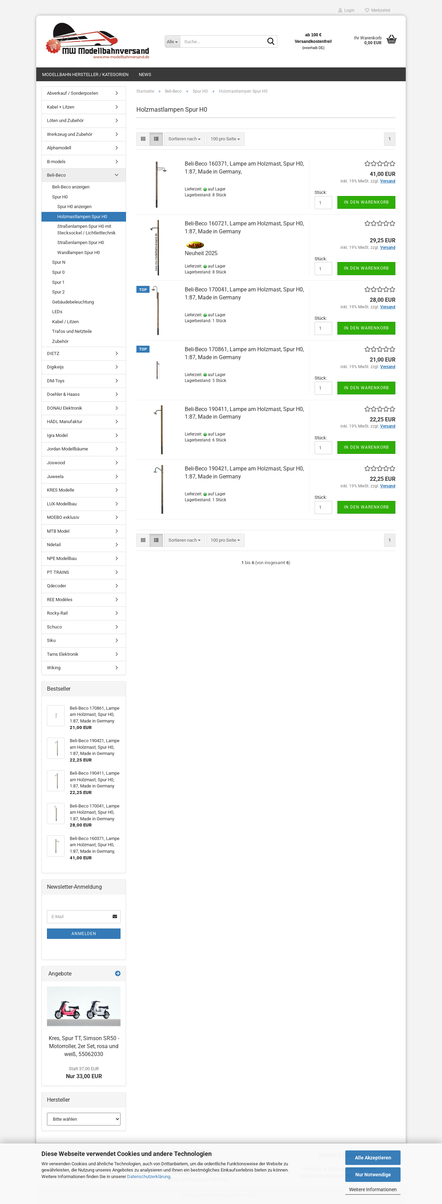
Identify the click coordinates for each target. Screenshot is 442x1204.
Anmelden (83, 933)
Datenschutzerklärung (148, 1176)
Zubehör (60, 341)
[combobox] (184, 139)
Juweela (55, 476)
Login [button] (346, 10)
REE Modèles (60, 599)
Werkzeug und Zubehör (69, 134)
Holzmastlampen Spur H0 (82, 216)
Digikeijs (55, 367)
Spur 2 (58, 292)
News (145, 74)
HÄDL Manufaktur (64, 421)
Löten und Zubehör (65, 120)
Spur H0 (60, 196)
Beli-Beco (56, 175)
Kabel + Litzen (60, 107)
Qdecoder (56, 585)
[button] (143, 139)
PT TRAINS (58, 572)
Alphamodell (59, 147)
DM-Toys (56, 380)
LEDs (57, 311)
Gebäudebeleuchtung (73, 302)
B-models (56, 161)
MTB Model (58, 531)
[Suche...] (172, 41)
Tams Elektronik (62, 654)
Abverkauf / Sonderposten (72, 93)
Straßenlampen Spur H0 (80, 242)
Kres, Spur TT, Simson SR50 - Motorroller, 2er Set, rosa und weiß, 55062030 (84, 1046)
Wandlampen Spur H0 (78, 252)
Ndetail (54, 544)
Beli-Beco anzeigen (70, 186)
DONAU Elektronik (64, 408)
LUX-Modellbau (62, 503)
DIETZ (53, 353)
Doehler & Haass (63, 394)
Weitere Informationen (373, 1189)
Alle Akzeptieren (373, 1157)
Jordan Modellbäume (67, 448)
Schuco (54, 626)
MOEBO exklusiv (63, 517)
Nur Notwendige (373, 1174)
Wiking (53, 667)
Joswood (56, 462)
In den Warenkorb (366, 202)
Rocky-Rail (57, 613)
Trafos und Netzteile (72, 331)
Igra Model (57, 435)
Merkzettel (377, 10)
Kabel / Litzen (65, 321)
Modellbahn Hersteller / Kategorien (85, 74)
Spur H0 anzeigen (74, 206)
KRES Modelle (60, 490)
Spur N (58, 262)
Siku (51, 640)
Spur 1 (58, 282)
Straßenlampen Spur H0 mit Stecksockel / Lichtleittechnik (86, 229)
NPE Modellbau (62, 558)
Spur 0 (58, 272)
